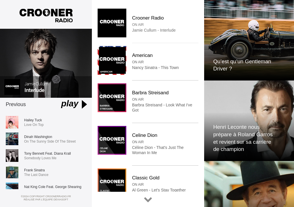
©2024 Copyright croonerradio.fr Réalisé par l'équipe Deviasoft (46, 198)
